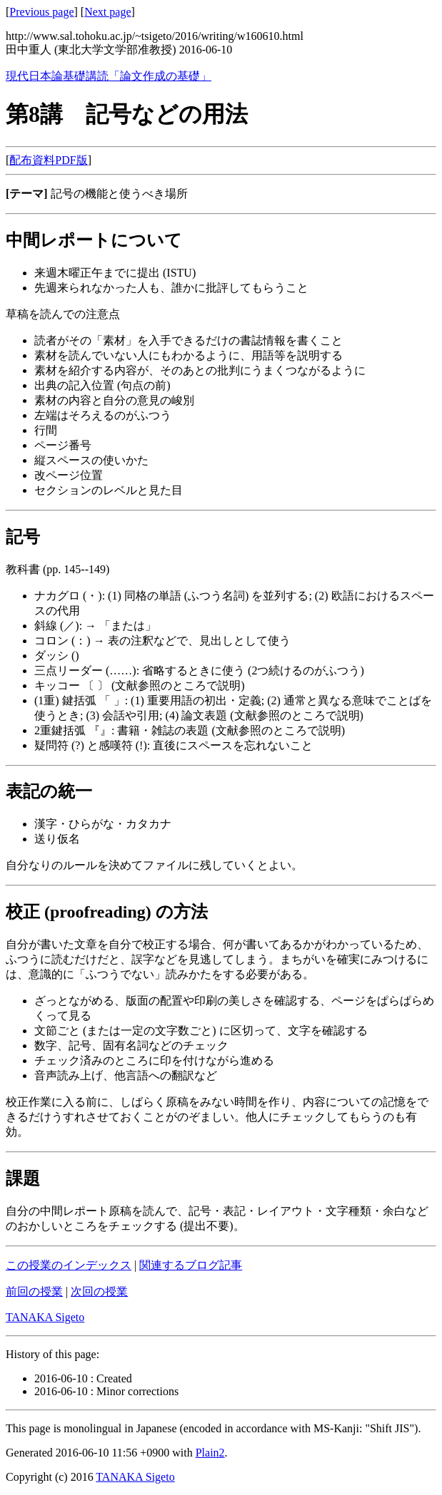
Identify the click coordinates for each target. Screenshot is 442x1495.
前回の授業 (34, 1291)
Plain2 (210, 1453)
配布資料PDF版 (48, 160)
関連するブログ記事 (190, 1265)
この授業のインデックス (68, 1265)
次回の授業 (99, 1291)
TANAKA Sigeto (45, 1317)
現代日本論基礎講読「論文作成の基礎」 (108, 76)
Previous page (41, 12)
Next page (107, 12)
